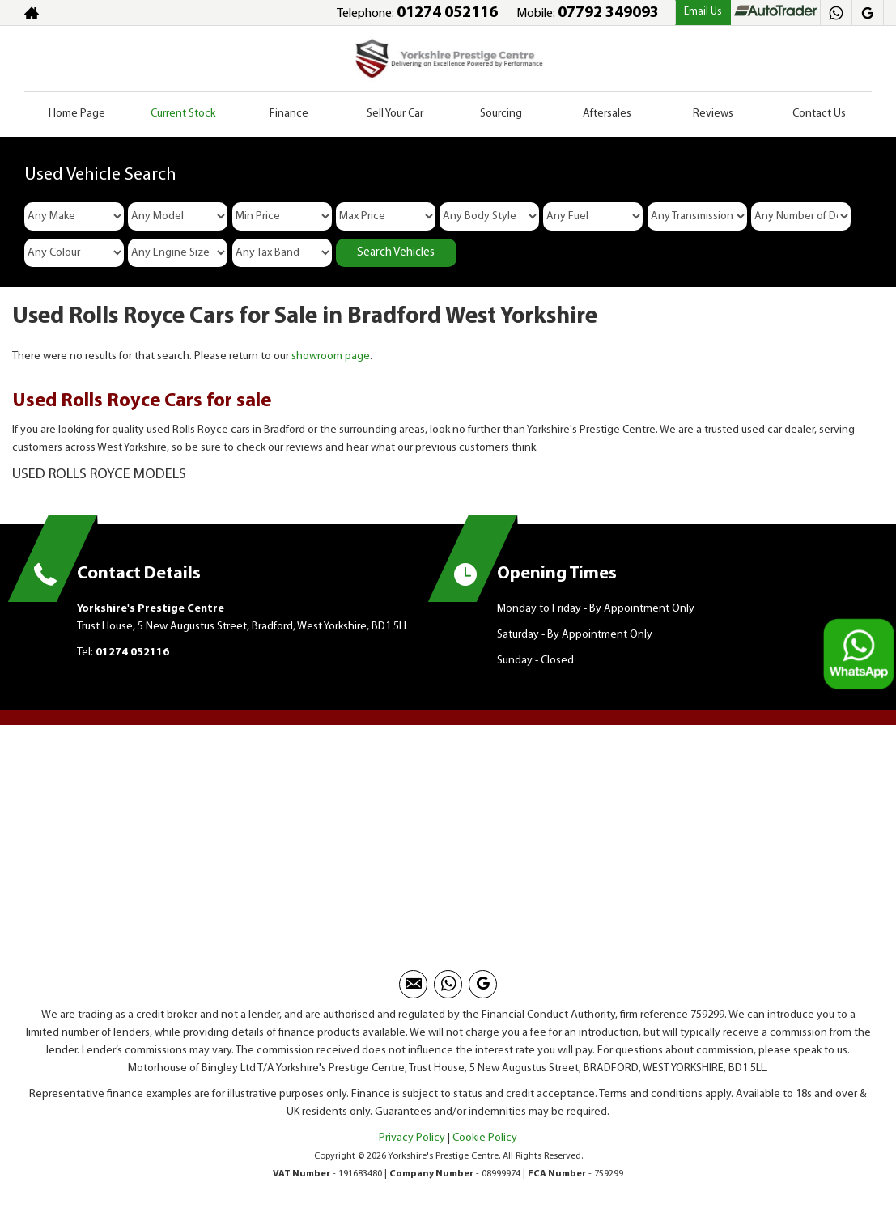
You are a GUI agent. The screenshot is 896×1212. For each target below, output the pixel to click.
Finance (289, 114)
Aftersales (607, 114)
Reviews (713, 114)
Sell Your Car (395, 114)
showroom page (330, 356)
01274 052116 (447, 13)
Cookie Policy (484, 1138)
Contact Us (819, 114)
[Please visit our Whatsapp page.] (835, 13)
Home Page (77, 114)
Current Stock (183, 114)
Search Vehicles (396, 253)
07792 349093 (608, 13)
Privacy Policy (412, 1138)
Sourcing (501, 114)
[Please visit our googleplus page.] (867, 13)
